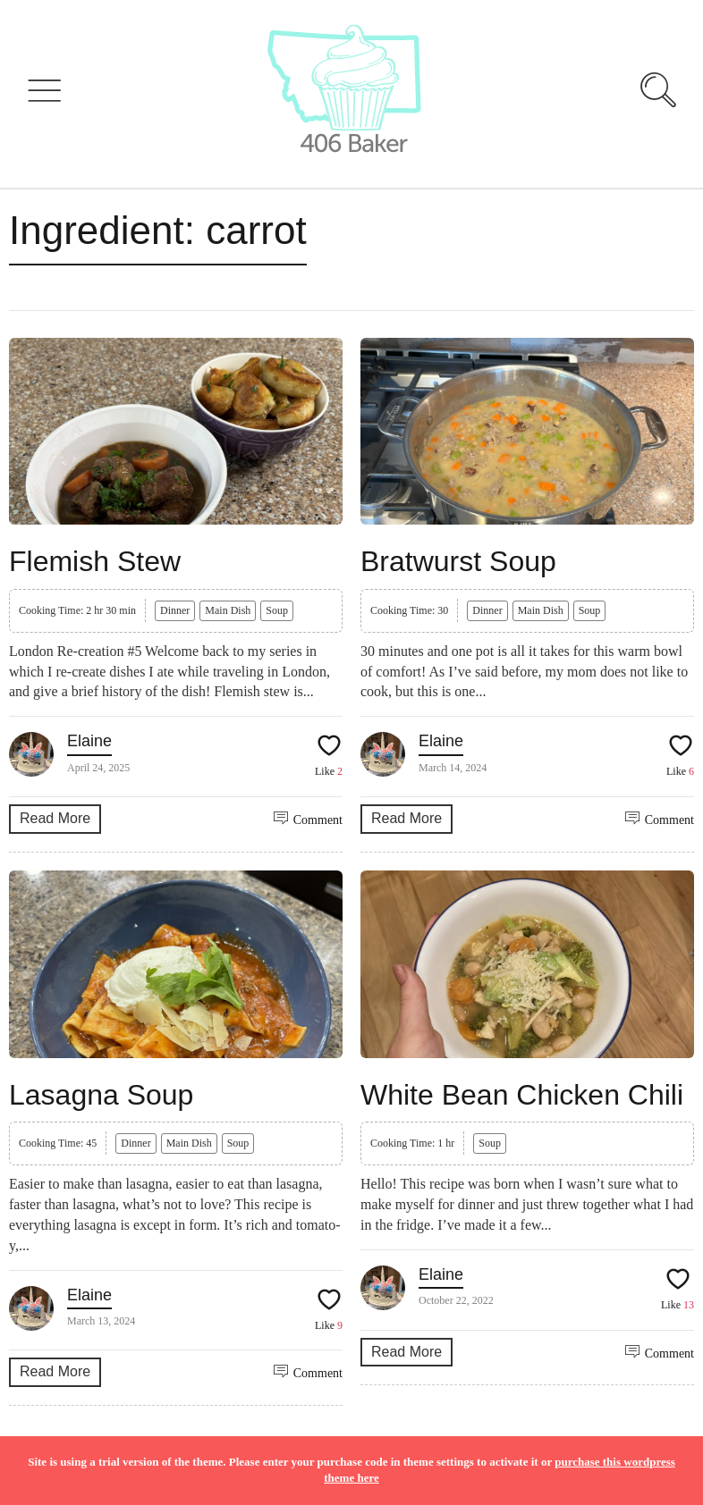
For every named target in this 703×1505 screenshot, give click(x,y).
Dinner (175, 610)
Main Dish (227, 610)
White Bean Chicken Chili (521, 1095)
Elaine (89, 741)
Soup (277, 610)
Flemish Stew (95, 561)
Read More (55, 818)
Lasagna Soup (101, 1095)
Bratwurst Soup (458, 561)
